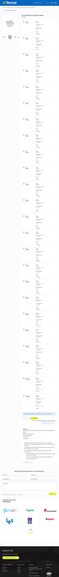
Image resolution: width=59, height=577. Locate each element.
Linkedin (47, 567)
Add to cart (34, 418)
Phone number (34, 479)
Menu (54, 3)
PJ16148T (27, 298)
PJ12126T (27, 233)
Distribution (4, 567)
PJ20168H (27, 346)
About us (19, 567)
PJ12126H (27, 217)
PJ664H (27, 22)
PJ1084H (27, 87)
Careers (19, 569)
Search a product (38, 2)
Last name (33, 474)
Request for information (47, 423)
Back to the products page (10, 10)
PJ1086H (27, 152)
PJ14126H (27, 249)
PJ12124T (27, 136)
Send (52, 494)
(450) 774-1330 (35, 573)
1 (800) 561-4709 (36, 575)
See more (28, 462)
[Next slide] (32, 533)
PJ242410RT (28, 379)
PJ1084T (27, 103)
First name (5, 474)
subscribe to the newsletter (10, 557)
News (18, 572)
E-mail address (5, 479)
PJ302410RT (28, 396)
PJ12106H (27, 184)
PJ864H (27, 55)
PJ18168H (27, 314)
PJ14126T (27, 265)
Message (5, 483)
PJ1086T (27, 168)
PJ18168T (27, 330)
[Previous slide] (28, 533)
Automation (4, 569)
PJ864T (27, 71)
